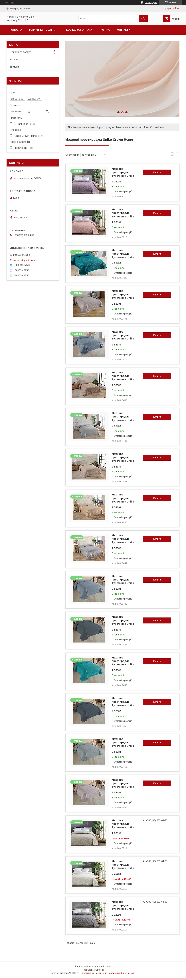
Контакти (123, 29)
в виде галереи (172, 154)
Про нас (104, 29)
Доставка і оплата (79, 29)
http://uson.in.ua (21, 255)
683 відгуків (151, 2)
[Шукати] (143, 18)
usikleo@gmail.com (24, 260)
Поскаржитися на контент (93, 973)
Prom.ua (110, 966)
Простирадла (105, 127)
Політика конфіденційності (121, 973)
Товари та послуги (42, 29)
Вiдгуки (14, 66)
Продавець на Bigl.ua (93, 970)
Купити (157, 172)
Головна (16, 29)
